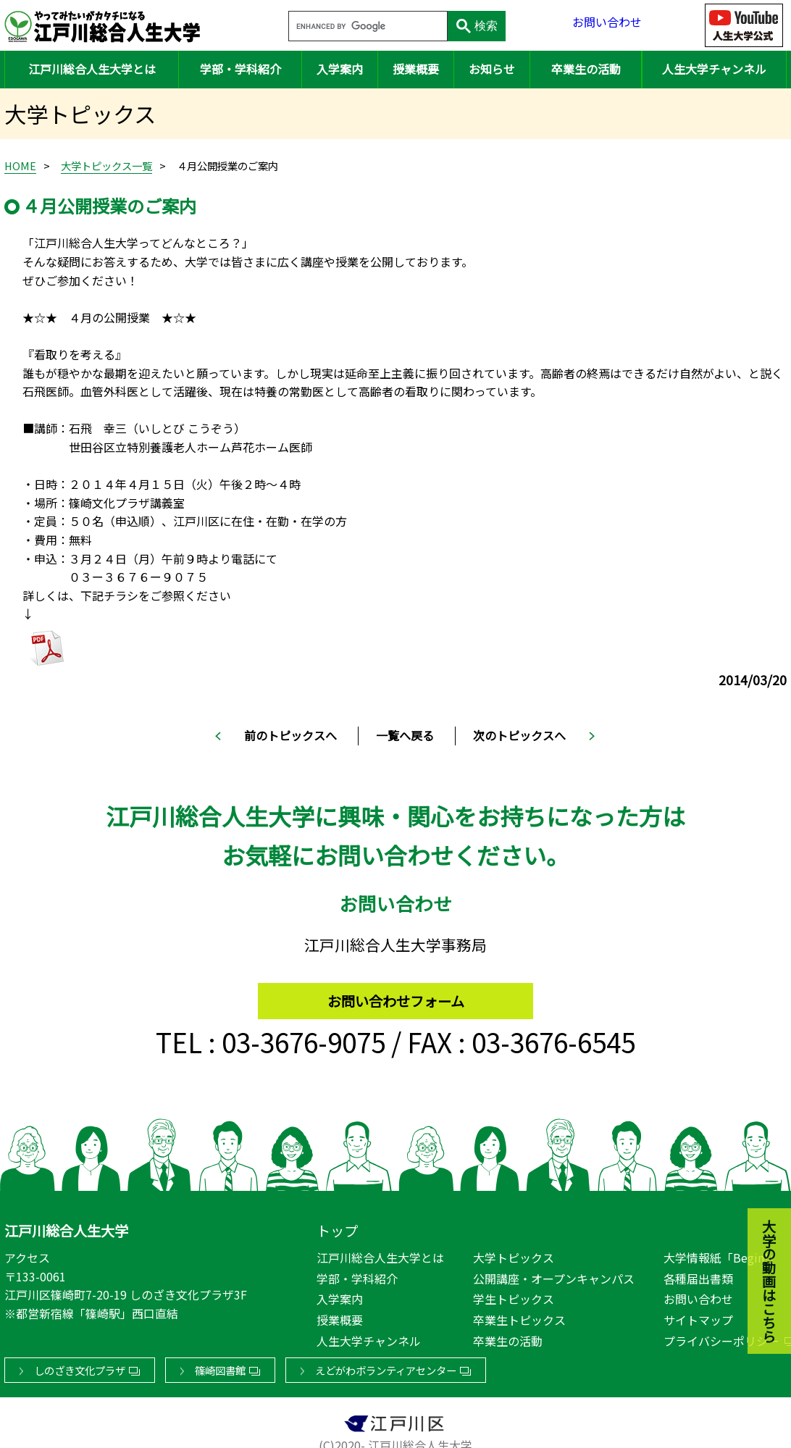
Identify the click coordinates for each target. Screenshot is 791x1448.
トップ (337, 1228)
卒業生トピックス (519, 1317)
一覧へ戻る (405, 735)
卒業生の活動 (586, 69)
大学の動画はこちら (758, 1201)
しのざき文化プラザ (79, 1367)
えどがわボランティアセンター (385, 1367)
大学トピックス (513, 1254)
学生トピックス (513, 1296)
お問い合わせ (607, 25)
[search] (366, 26)
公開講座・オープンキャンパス (554, 1275)
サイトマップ (698, 1317)
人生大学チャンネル (714, 69)
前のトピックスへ (290, 735)
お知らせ (492, 69)
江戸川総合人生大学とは (92, 69)
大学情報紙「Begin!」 (722, 1254)
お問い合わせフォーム (396, 994)
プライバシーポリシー (721, 1338)
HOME (20, 165)
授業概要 (416, 69)
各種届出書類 (698, 1275)
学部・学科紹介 (240, 69)
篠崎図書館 (220, 1367)
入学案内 (340, 69)
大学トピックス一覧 (106, 165)
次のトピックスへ (519, 735)
